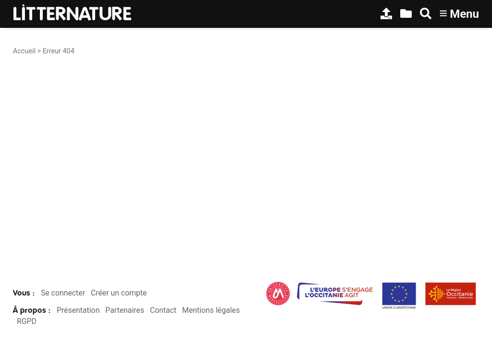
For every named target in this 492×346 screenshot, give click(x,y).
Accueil (24, 51)
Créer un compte (119, 292)
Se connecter (63, 292)
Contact (163, 310)
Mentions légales (211, 310)
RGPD (27, 321)
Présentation (78, 310)
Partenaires (124, 310)
